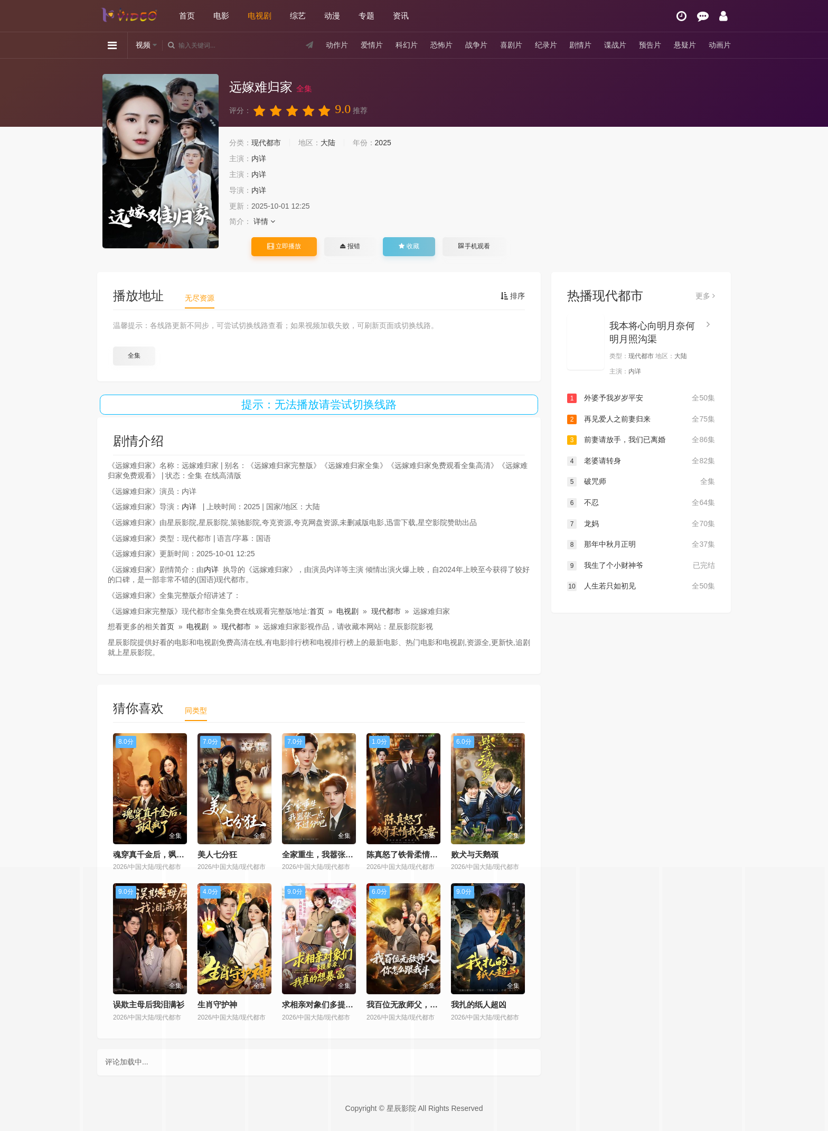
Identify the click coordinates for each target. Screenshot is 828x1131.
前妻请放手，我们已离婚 (641, 440)
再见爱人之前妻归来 (641, 419)
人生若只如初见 (641, 586)
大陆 (328, 142)
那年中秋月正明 (641, 544)
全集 (134, 355)
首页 (187, 15)
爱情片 (372, 45)
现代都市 (266, 142)
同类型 (196, 710)
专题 (366, 15)
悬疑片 (685, 45)
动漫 (332, 15)
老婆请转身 (641, 461)
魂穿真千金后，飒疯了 (152, 854)
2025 (383, 142)
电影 (221, 15)
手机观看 (474, 246)
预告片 (650, 45)
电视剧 (259, 15)
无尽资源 (199, 298)
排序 (513, 296)
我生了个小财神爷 (641, 565)
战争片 (476, 45)
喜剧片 (511, 45)
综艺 (298, 15)
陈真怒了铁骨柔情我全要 (410, 854)
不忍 (641, 503)
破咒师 (641, 481)
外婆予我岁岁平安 (641, 398)
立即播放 (284, 246)
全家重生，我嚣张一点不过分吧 (337, 854)
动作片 (337, 45)
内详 (258, 158)
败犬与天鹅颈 (474, 854)
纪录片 (546, 45)
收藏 (409, 246)
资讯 (401, 15)
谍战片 (615, 45)
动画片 (720, 45)
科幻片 (407, 45)
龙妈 (641, 524)
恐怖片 (441, 45)
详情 (264, 221)
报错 (350, 246)
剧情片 (580, 45)
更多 (705, 296)
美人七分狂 (217, 854)
